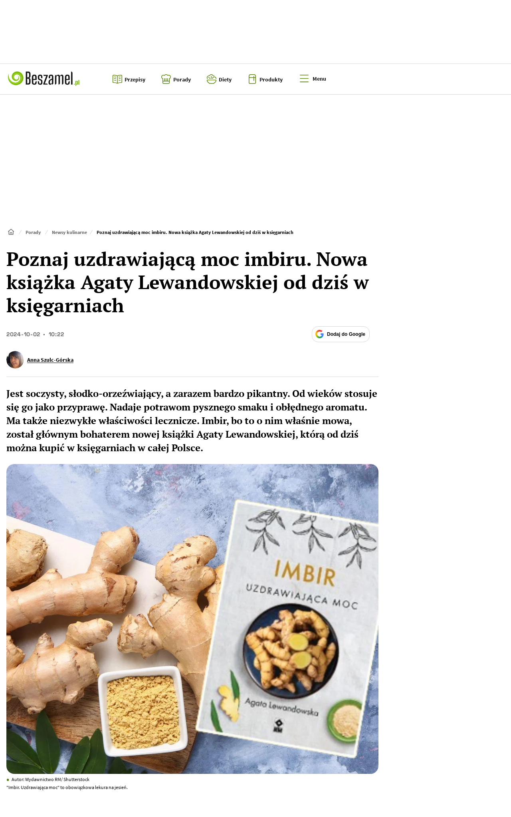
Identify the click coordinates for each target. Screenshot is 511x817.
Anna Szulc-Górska (50, 360)
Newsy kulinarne (69, 232)
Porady (33, 232)
